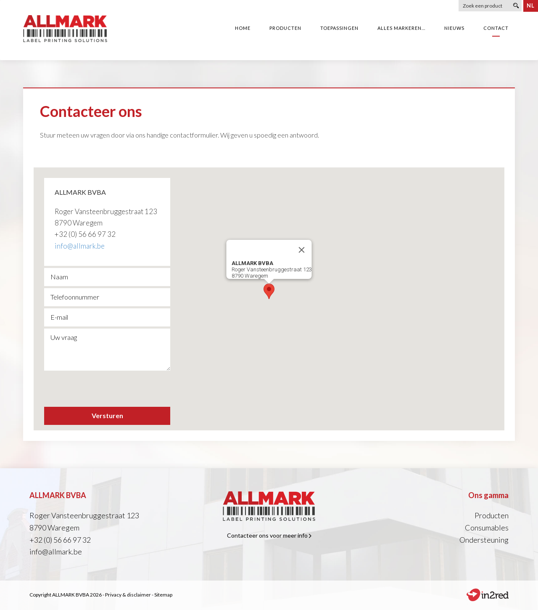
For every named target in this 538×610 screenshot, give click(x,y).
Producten (492, 515)
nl (531, 5)
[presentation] (108, 388)
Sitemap (163, 594)
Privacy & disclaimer (128, 594)
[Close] (302, 250)
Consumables (487, 527)
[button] (269, 291)
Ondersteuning (484, 539)
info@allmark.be (80, 245)
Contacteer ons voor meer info (269, 535)
